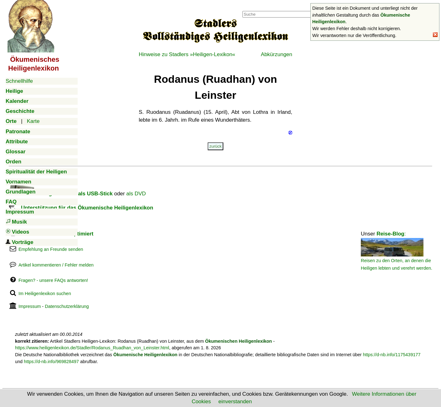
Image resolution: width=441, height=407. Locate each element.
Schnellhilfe (19, 81)
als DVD (136, 194)
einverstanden (235, 401)
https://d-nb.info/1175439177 (392, 354)
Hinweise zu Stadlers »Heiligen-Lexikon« (187, 54)
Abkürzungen (276, 54)
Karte (33, 121)
